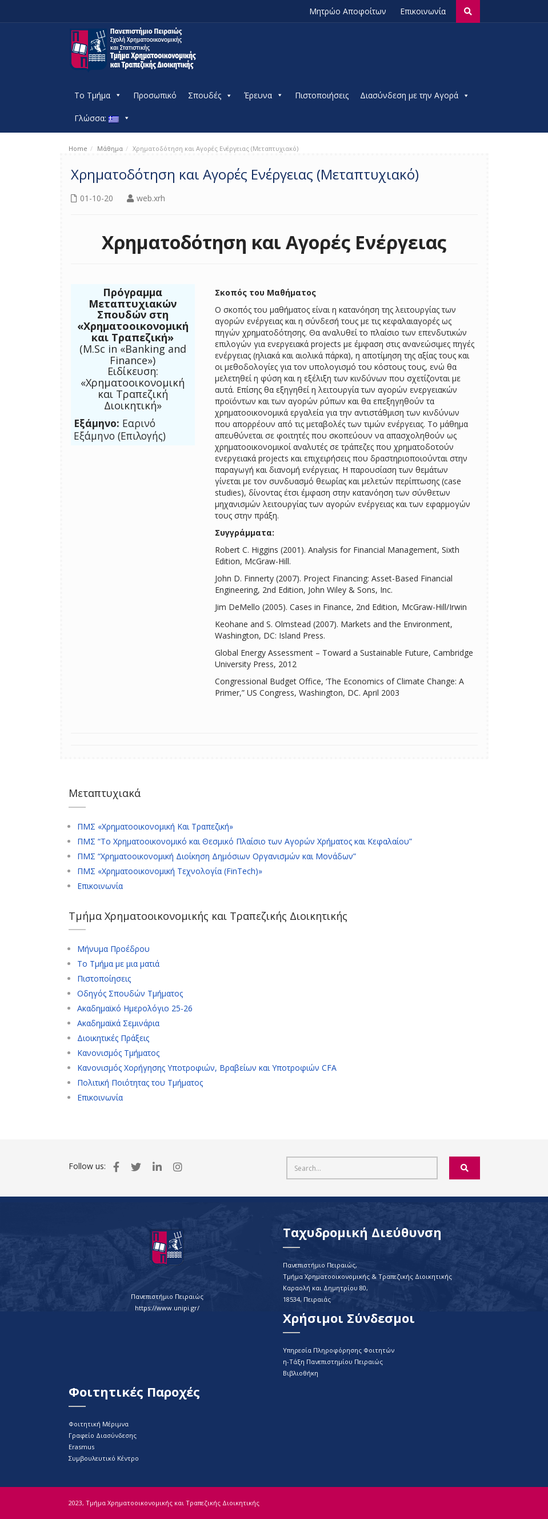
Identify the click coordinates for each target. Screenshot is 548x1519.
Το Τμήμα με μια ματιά (118, 963)
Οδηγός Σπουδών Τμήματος (130, 993)
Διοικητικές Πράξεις (113, 1038)
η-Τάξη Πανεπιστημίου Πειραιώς (333, 1361)
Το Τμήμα (98, 95)
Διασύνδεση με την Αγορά (415, 95)
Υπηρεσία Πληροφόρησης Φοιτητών (338, 1350)
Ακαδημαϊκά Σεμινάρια (118, 1023)
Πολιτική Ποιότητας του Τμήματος (140, 1082)
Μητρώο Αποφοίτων (347, 11)
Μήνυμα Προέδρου (113, 949)
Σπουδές (210, 95)
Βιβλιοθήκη (300, 1373)
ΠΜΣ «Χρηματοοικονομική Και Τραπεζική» (155, 826)
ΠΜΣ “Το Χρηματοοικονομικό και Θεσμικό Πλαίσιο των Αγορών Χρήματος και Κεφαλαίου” (244, 841)
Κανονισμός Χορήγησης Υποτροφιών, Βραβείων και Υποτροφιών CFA (207, 1068)
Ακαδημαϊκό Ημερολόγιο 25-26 (135, 1008)
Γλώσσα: (102, 118)
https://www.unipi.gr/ (167, 1307)
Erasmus (81, 1446)
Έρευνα (263, 95)
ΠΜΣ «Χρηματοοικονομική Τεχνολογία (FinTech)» (169, 871)
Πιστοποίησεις (104, 978)
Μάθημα (110, 148)
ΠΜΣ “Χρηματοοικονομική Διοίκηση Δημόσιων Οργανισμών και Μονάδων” (216, 856)
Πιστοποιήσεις (322, 95)
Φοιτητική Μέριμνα (99, 1424)
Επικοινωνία (423, 11)
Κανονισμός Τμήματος (118, 1053)
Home (78, 148)
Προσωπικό (155, 95)
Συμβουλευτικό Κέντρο (104, 1458)
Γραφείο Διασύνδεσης (103, 1435)
